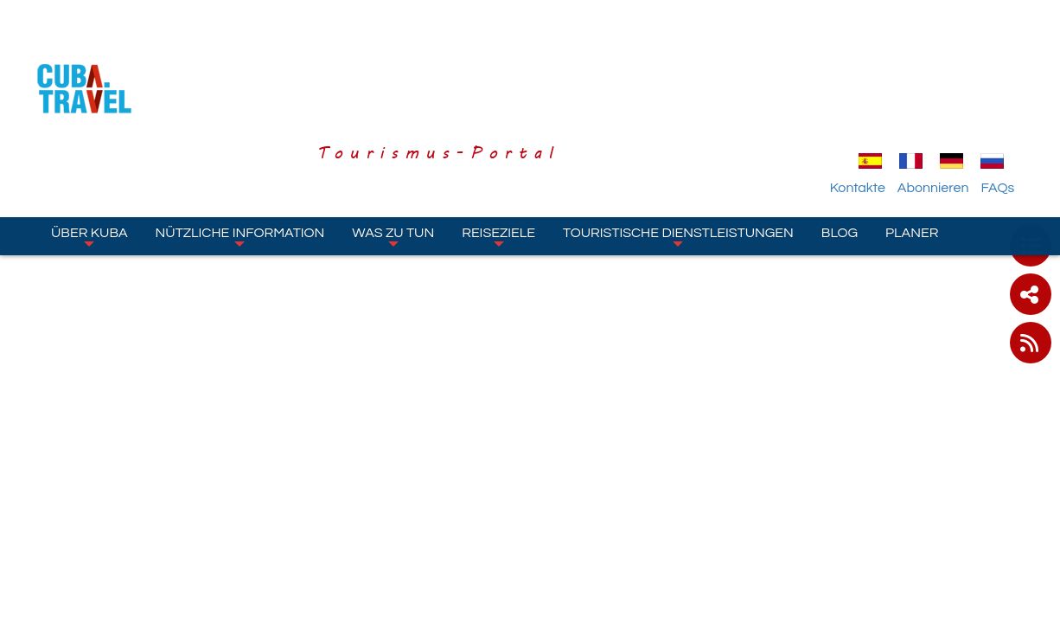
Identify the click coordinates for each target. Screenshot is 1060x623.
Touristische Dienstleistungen (678, 137)
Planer (911, 134)
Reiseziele (498, 137)
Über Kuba (89, 137)
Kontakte (876, 89)
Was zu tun (393, 137)
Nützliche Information (240, 137)
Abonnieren (952, 89)
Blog (839, 134)
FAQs (1016, 89)
